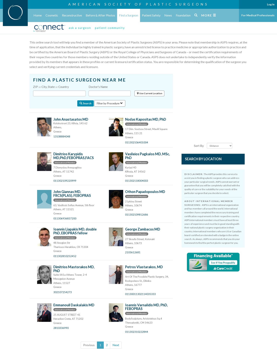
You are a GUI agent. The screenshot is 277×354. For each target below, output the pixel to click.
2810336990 (61, 327)
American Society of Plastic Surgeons (138, 4)
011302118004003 (136, 180)
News (168, 15)
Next (115, 345)
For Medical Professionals (258, 15)
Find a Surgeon (128, 15)
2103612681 (132, 252)
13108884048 (61, 136)
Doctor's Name (98, 86)
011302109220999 (64, 180)
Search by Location (203, 159)
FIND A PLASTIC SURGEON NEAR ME (79, 80)
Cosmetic (52, 15)
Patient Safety (151, 15)
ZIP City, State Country (51, 86)
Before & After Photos (100, 15)
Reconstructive (72, 15)
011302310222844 (136, 331)
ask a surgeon (80, 27)
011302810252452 (64, 256)
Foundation (183, 15)
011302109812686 (136, 214)
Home (37, 15)
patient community (110, 27)
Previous (89, 345)
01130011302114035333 (140, 294)
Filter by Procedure (110, 103)
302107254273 (62, 292)
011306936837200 (64, 218)
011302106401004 (136, 142)
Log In (271, 4)
